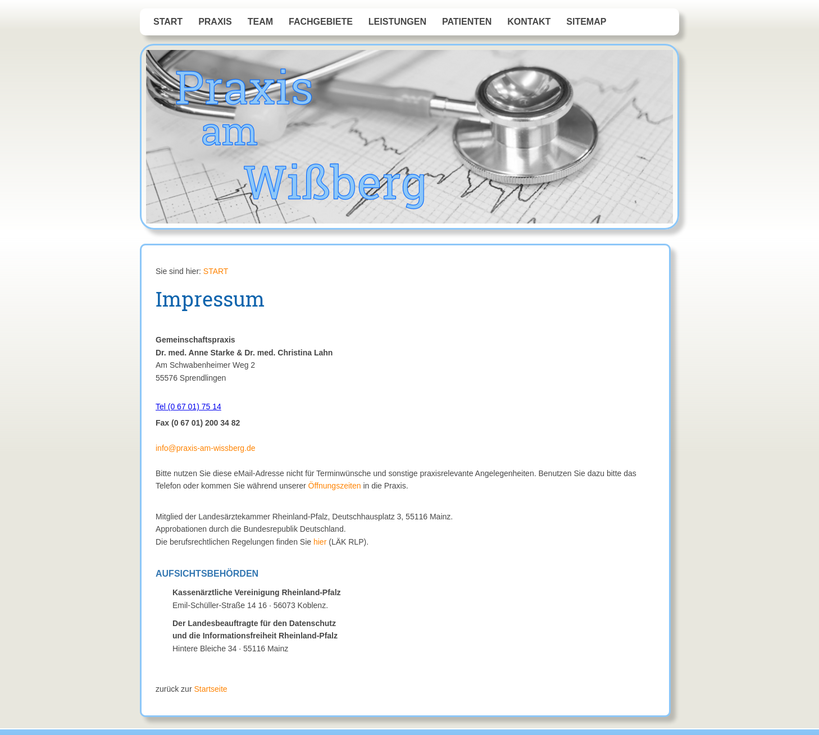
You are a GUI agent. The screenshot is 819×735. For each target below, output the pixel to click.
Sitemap (586, 21)
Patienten (467, 21)
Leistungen (397, 21)
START (168, 21)
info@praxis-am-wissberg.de (206, 448)
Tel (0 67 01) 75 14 (188, 406)
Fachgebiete (321, 21)
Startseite (210, 688)
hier (319, 541)
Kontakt (528, 21)
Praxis (215, 21)
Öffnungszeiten (334, 485)
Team (260, 21)
